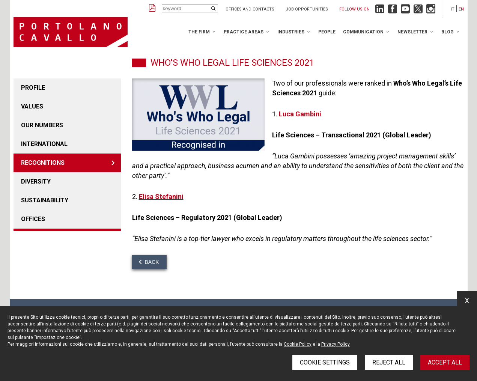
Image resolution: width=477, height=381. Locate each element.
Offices (33, 219)
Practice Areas (243, 32)
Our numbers (42, 125)
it (452, 9)
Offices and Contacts (250, 9)
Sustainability (44, 200)
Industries (290, 32)
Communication (363, 32)
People (327, 32)
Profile (33, 87)
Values (32, 106)
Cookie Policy (297, 344)
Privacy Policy (335, 344)
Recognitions (43, 162)
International (44, 144)
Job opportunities (307, 9)
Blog (447, 32)
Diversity (36, 181)
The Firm (199, 32)
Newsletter (412, 32)
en (461, 9)
